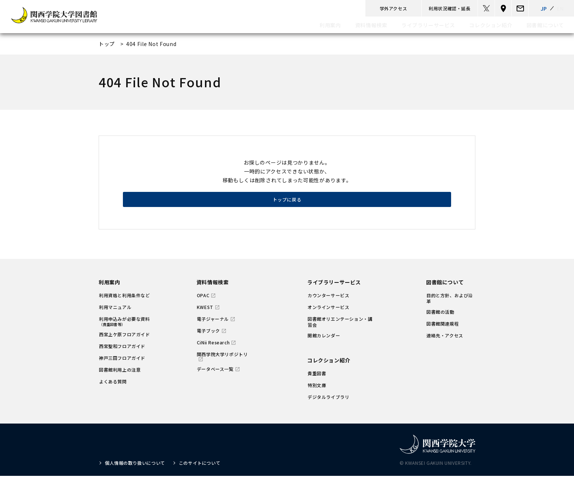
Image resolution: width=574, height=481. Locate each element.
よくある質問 (113, 387)
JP (544, 8)
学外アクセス (393, 8)
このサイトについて (199, 468)
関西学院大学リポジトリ (222, 359)
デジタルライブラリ (328, 402)
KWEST (205, 312)
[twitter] (486, 8)
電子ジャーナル (213, 324)
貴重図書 (317, 379)
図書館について (445, 287)
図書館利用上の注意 (120, 375)
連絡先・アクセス (444, 341)
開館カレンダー (324, 341)
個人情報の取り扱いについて (135, 468)
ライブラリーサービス (334, 287)
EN (560, 8)
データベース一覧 (215, 374)
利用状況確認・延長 (449, 8)
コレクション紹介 (328, 365)
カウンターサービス (328, 300)
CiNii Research (213, 348)
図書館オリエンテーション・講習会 (340, 327)
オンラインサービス (328, 312)
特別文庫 (317, 390)
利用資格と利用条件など (124, 300)
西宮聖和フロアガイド (122, 351)
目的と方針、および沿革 (449, 303)
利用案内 (109, 287)
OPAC (203, 300)
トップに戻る (287, 203)
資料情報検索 (212, 287)
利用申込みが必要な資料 (124, 326)
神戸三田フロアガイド (122, 363)
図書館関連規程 (442, 329)
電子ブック (208, 336)
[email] (520, 8)
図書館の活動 (440, 317)
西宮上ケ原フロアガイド (124, 340)
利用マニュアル (115, 312)
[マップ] (503, 8)
